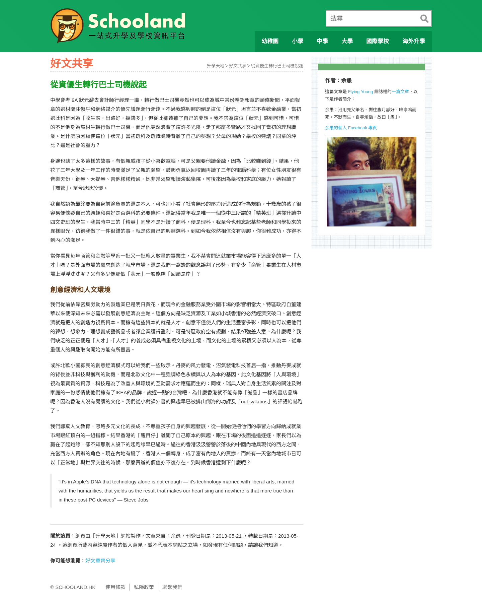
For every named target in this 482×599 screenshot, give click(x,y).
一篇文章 (400, 91)
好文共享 (237, 65)
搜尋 (337, 18)
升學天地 (215, 65)
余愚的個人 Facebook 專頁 (351, 127)
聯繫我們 (172, 587)
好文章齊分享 (100, 560)
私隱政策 (144, 587)
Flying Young (360, 91)
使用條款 (115, 587)
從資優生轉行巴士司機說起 (277, 65)
